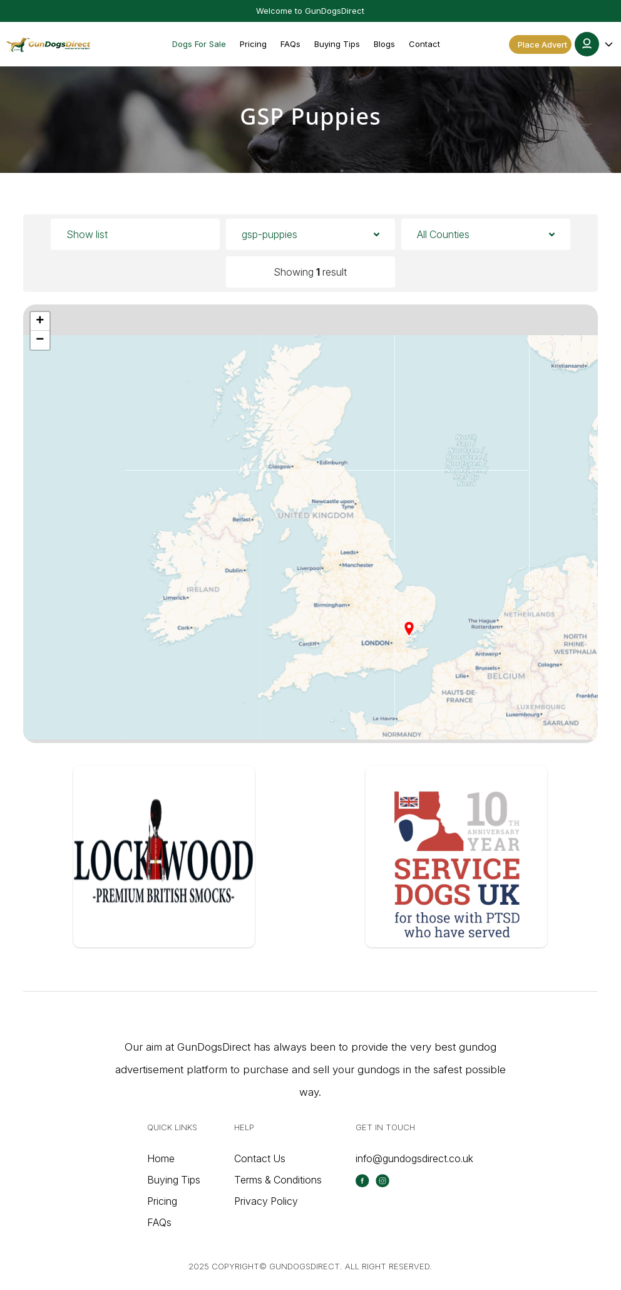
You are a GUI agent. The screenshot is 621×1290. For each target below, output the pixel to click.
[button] (595, 44)
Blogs (384, 44)
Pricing (253, 44)
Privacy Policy (266, 1201)
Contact (424, 44)
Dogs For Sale (199, 44)
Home (161, 1158)
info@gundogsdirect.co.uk (414, 1158)
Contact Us (259, 1158)
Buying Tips (337, 44)
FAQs (290, 44)
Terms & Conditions (278, 1179)
